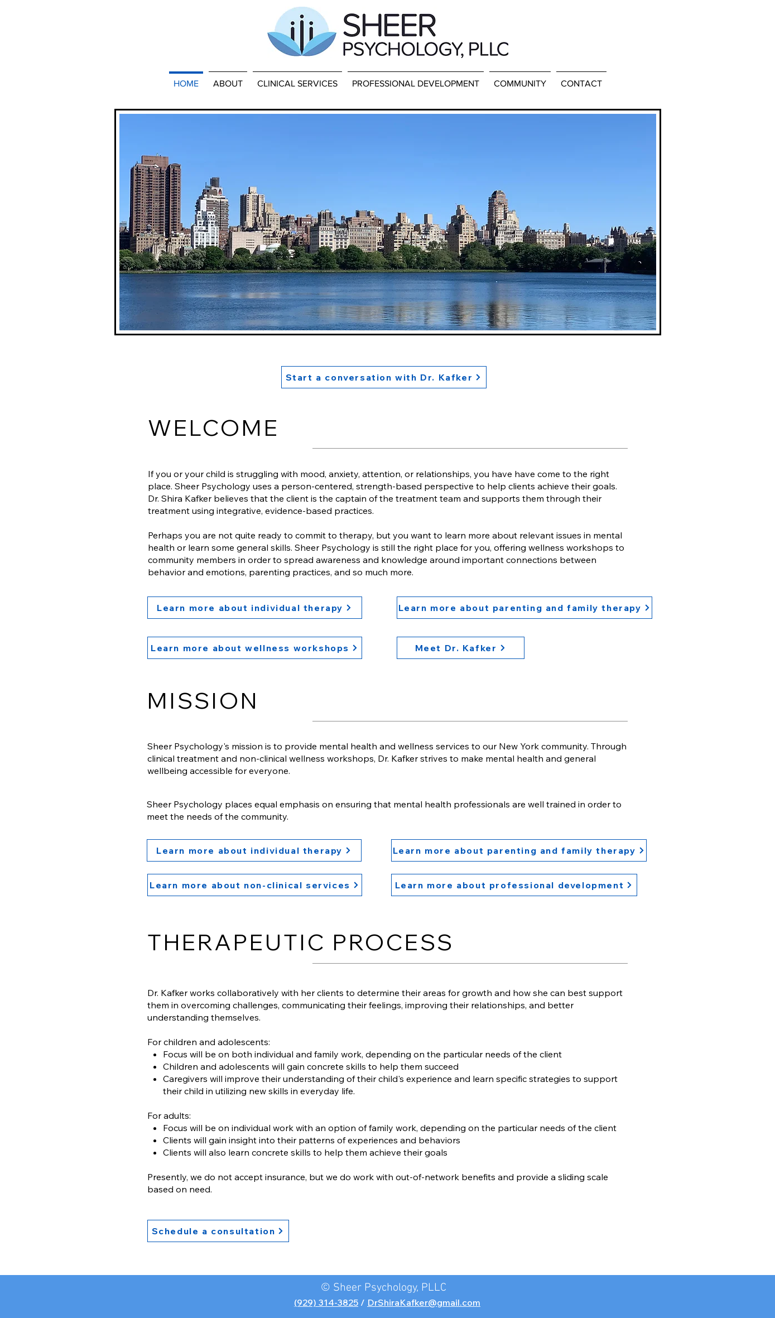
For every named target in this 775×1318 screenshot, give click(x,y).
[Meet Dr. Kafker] (460, 648)
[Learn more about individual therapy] (254, 608)
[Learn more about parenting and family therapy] (524, 608)
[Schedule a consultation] (218, 1231)
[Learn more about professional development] (514, 885)
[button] (228, 78)
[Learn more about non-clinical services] (254, 885)
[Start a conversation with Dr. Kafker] (384, 377)
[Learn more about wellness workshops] (254, 648)
